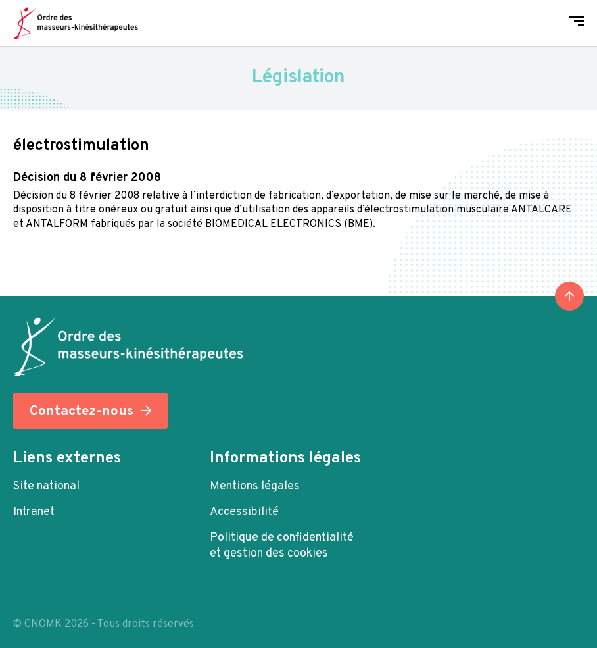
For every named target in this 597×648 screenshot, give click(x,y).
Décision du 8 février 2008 (87, 178)
